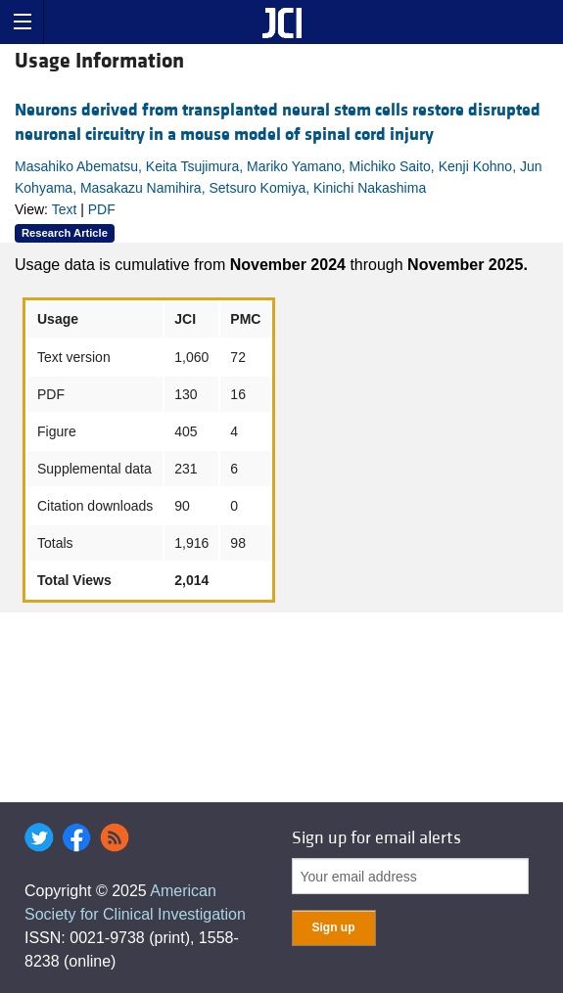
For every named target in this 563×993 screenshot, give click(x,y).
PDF (102, 209)
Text (64, 209)
